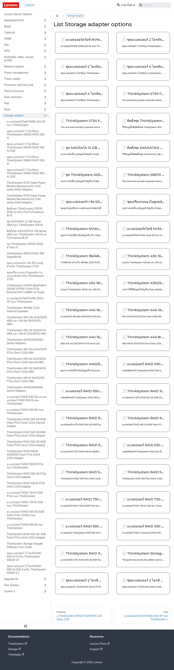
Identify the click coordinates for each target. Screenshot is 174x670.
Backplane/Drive (14, 20)
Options (29, 5)
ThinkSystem (17, 643)
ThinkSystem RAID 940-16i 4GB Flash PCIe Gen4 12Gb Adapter (26, 536)
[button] (126, 5)
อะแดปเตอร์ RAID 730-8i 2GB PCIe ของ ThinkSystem (25, 494)
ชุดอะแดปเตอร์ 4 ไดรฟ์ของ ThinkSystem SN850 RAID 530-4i (26, 160)
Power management (16, 72)
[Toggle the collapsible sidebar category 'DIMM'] (45, 38)
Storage (14, 649)
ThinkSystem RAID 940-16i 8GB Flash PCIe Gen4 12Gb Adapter (26, 434)
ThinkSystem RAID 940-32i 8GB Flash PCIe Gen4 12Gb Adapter (26, 443)
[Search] (154, 5)
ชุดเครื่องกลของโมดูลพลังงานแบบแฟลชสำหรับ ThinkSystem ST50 (25, 276)
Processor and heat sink (18, 84)
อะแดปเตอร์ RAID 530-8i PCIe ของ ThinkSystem (25, 466)
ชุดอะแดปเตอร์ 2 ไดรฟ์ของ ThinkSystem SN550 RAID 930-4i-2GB (26, 147)
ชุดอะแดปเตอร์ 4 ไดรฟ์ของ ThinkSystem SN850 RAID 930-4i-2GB (26, 173)
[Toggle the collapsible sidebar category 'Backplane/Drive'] (45, 20)
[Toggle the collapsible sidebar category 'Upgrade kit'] (45, 579)
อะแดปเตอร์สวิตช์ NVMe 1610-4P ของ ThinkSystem (25, 300)
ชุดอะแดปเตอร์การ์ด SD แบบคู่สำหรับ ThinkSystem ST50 (25, 265)
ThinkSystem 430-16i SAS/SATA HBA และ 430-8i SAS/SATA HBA (26, 332)
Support (96, 649)
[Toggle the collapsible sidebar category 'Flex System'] (45, 585)
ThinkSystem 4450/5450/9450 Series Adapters (25, 389)
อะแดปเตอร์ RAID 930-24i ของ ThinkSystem (25, 411)
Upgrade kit (11, 579)
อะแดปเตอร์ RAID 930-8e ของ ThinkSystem (25, 526)
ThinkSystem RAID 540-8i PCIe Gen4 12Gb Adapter (26, 485)
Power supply (12, 78)
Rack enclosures (14, 91)
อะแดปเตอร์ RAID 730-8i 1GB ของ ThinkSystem (25, 504)
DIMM (7, 38)
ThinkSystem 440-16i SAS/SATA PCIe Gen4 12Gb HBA (26, 370)
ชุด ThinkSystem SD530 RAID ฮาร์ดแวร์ (25, 245)
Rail (6, 103)
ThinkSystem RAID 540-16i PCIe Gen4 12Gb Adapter (26, 475)
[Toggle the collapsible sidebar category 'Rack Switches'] (45, 97)
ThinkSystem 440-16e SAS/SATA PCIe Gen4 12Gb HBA (27, 351)
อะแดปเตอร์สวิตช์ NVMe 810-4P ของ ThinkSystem (26, 123)
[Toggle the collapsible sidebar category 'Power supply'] (45, 79)
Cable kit (9, 32)
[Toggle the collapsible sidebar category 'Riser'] (45, 109)
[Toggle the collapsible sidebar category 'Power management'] (45, 72)
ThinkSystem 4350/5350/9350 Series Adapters (25, 341)
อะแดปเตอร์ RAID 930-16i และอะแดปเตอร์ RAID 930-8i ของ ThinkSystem (27, 400)
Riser (7, 109)
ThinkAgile (16, 654)
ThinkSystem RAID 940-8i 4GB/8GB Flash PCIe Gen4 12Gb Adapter (23, 454)
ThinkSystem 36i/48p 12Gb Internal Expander (23, 309)
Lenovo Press (99, 643)
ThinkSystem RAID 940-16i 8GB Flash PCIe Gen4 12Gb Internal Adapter (26, 423)
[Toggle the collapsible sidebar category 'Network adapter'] (45, 66)
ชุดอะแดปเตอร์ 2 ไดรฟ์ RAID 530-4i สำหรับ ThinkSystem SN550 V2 (24, 556)
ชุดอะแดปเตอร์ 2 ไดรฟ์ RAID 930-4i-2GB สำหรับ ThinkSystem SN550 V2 (26, 569)
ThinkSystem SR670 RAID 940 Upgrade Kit (25, 255)
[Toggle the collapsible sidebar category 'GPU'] (45, 51)
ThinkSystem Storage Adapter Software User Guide (25, 545)
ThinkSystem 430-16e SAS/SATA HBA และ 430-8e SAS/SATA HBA (27, 321)
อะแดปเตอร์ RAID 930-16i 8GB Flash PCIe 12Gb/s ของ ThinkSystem (25, 515)
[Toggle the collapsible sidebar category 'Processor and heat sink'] (45, 85)
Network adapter (14, 66)
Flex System (11, 585)
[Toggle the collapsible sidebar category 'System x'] (45, 591)
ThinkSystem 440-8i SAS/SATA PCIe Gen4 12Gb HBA (25, 379)
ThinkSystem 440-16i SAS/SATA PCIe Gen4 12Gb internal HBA (26, 360)
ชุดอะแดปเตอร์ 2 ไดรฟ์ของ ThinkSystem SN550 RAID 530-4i (26, 134)
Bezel (7, 26)
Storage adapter (14, 115)
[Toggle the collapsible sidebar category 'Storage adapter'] (45, 115)
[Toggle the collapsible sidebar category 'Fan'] (45, 45)
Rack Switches (13, 97)
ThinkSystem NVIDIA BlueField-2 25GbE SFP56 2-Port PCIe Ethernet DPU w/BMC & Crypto (27, 289)
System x (9, 591)
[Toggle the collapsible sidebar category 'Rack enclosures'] (45, 91)
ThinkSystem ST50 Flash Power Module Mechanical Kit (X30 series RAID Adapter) (26, 186)
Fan (6, 44)
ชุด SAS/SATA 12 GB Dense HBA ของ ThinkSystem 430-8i (25, 223)
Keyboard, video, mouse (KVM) (18, 59)
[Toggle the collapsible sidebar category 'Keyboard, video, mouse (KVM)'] (45, 58)
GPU (7, 50)
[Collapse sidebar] (25, 626)
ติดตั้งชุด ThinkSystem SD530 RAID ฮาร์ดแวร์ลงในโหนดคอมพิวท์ (25, 212)
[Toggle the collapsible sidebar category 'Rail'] (45, 103)
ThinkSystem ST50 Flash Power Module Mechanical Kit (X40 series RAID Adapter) (26, 199)
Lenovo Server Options (18, 14)
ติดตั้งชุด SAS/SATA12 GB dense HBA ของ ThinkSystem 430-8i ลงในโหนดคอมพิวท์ (27, 234)
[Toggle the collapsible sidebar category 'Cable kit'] (45, 32)
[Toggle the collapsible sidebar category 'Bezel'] (45, 26)
